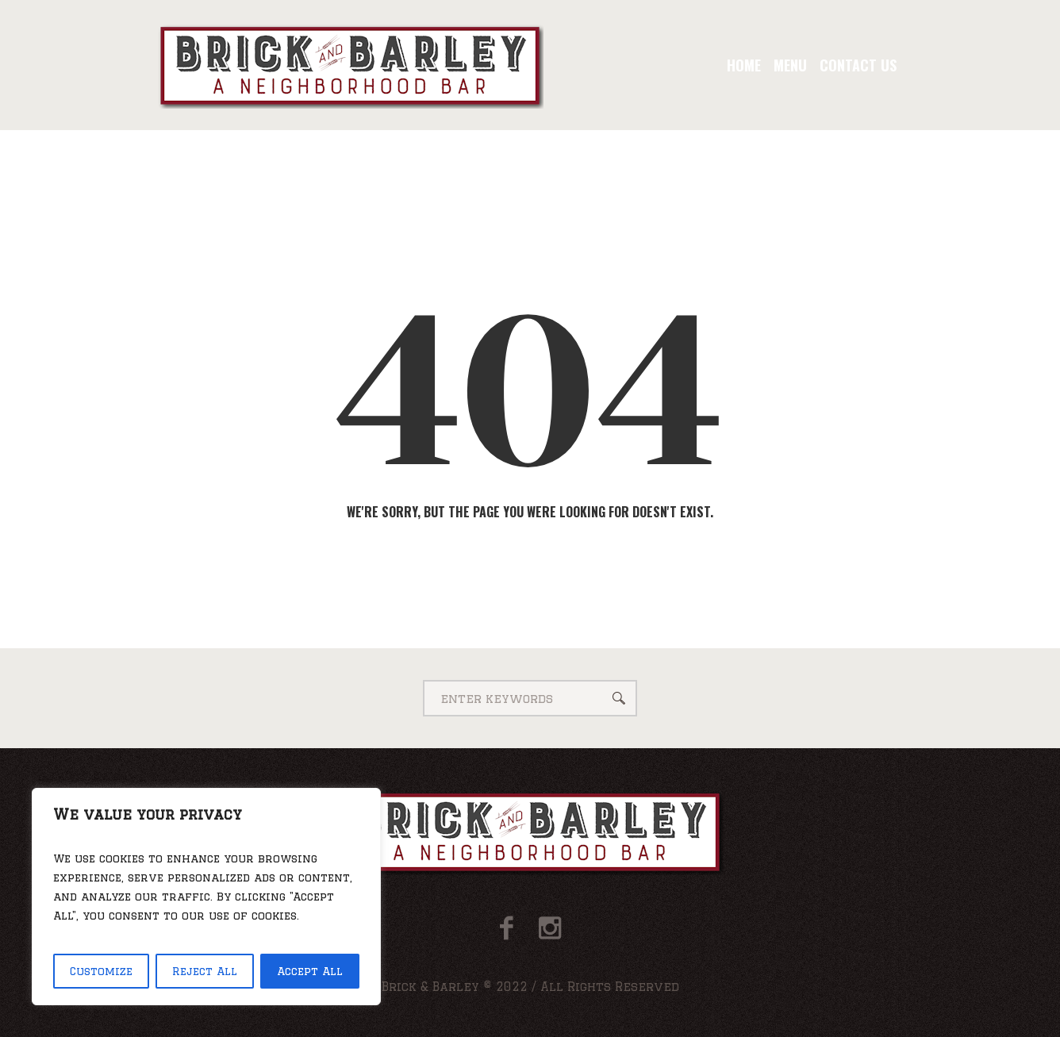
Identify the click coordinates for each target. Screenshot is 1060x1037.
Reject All (204, 971)
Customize (101, 971)
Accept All (310, 971)
